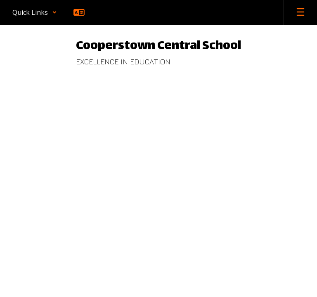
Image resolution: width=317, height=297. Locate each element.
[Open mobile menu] (300, 12)
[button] (34, 12)
